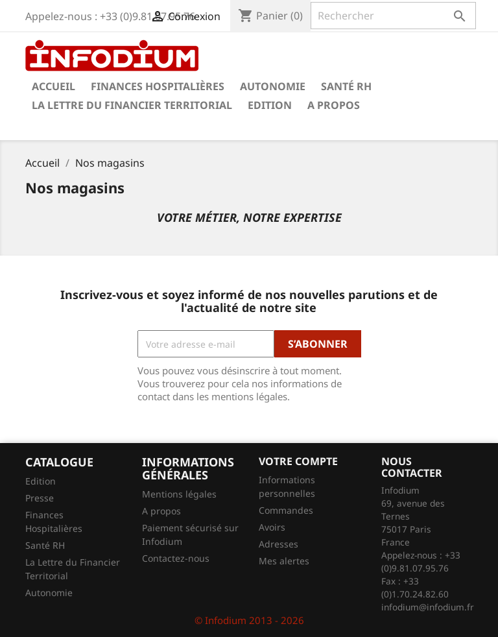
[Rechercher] (393, 15)
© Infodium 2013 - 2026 (249, 620)
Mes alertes (284, 561)
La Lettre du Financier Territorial (132, 105)
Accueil (53, 86)
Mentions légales (179, 494)
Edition (270, 105)
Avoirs (272, 527)
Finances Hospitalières (157, 86)
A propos (333, 105)
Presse (39, 498)
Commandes (286, 510)
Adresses (278, 544)
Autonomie (272, 86)
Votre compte (298, 461)
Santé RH (346, 86)
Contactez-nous (175, 558)
